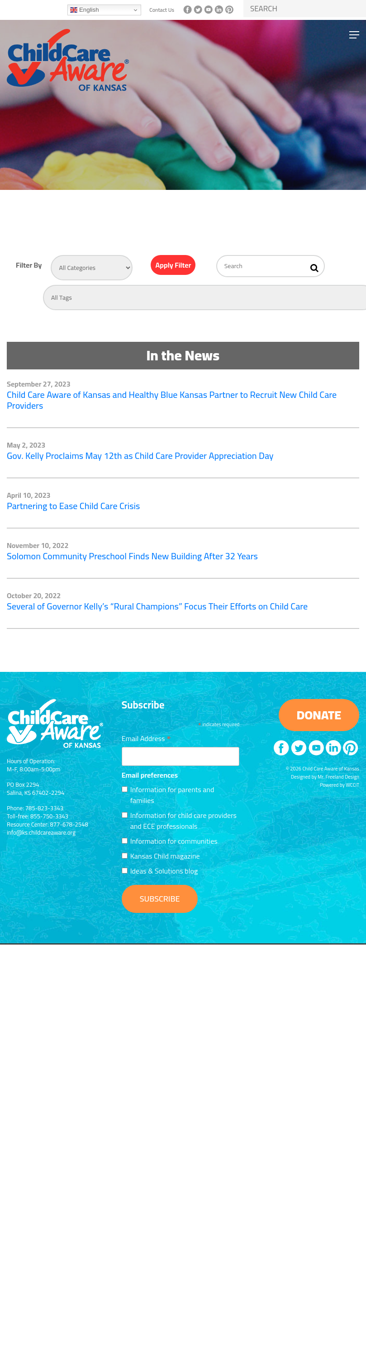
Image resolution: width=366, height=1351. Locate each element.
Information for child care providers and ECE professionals (183, 820)
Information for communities (174, 841)
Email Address (146, 737)
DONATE (319, 715)
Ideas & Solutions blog (164, 870)
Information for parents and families (172, 795)
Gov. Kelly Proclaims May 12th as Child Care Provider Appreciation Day (140, 455)
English (84, 10)
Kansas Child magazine (165, 855)
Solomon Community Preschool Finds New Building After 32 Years (132, 556)
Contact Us (161, 10)
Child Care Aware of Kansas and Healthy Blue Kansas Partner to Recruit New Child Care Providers (172, 400)
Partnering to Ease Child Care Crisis (73, 505)
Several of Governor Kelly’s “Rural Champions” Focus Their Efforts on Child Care (157, 606)
